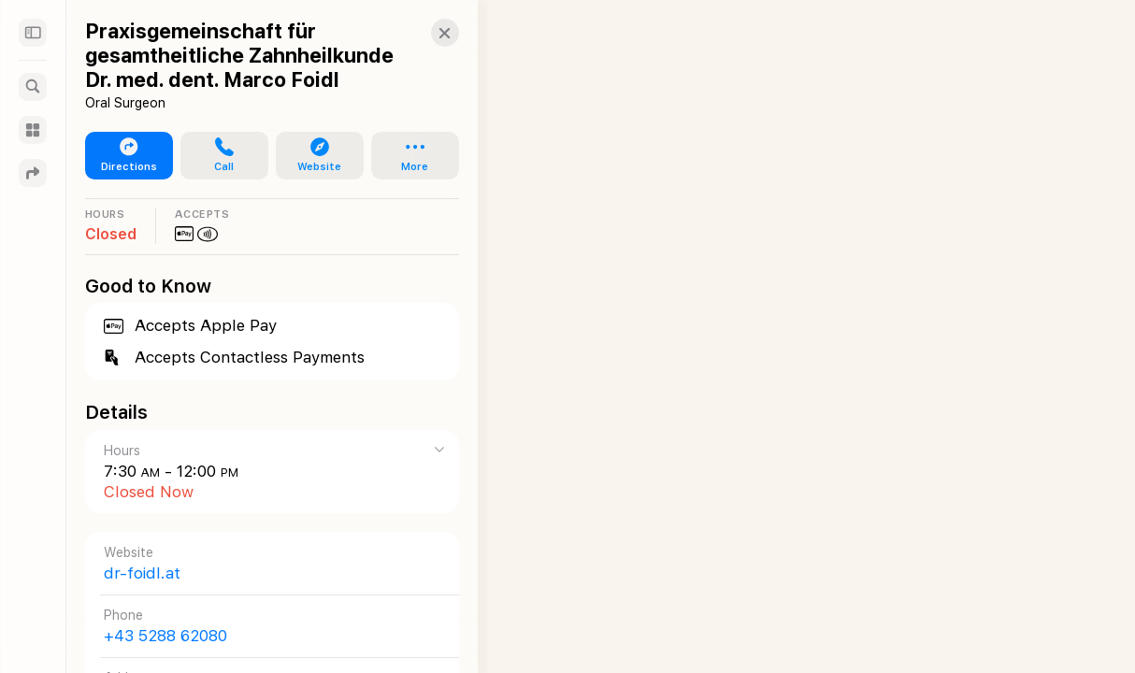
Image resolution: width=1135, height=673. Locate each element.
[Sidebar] (33, 33)
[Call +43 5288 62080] (263, 626)
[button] (426, 33)
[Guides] (32, 129)
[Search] (32, 86)
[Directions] (32, 172)
